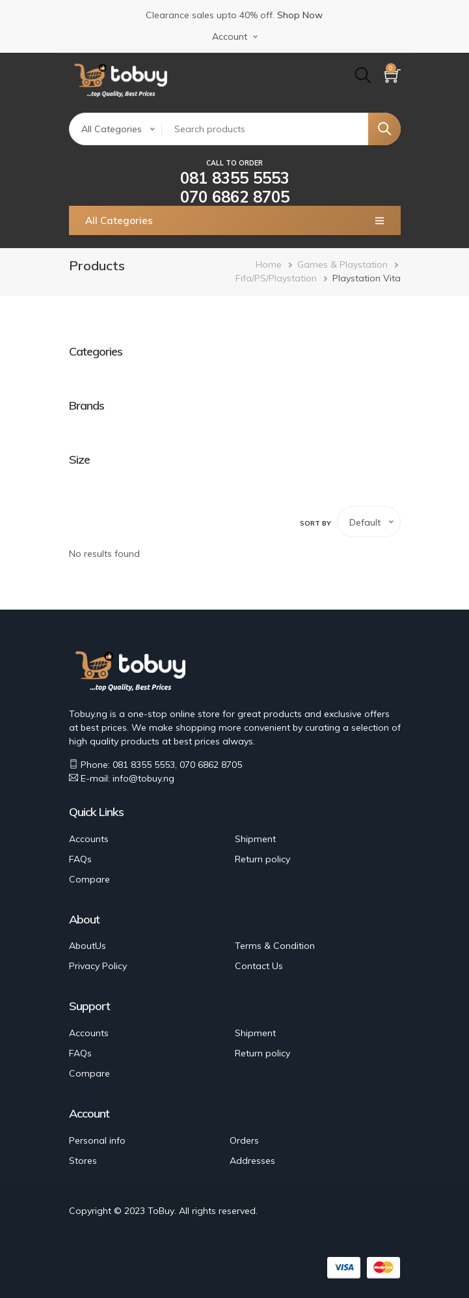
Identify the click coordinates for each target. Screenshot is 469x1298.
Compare (89, 879)
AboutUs (87, 946)
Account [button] (229, 36)
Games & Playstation (342, 264)
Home (269, 264)
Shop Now (300, 15)
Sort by (315, 523)
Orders (244, 1140)
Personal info (97, 1140)
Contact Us (259, 966)
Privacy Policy (98, 966)
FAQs (80, 859)
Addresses (252, 1160)
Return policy (262, 859)
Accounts (89, 839)
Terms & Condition (275, 946)
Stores (83, 1160)
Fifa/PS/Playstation (276, 278)
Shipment (255, 839)
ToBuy (161, 1211)
